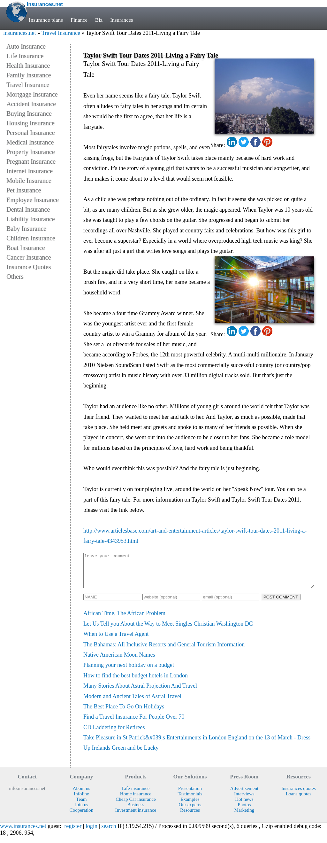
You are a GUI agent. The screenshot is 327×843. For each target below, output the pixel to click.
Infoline (81, 800)
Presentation (190, 795)
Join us (81, 811)
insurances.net (19, 33)
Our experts (190, 811)
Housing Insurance (30, 123)
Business (135, 811)
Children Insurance (30, 238)
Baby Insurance (26, 228)
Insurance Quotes (28, 266)
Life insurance (136, 795)
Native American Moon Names (119, 661)
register (72, 833)
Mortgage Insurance (32, 94)
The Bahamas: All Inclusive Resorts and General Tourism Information (164, 651)
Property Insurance (30, 151)
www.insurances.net (23, 833)
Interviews (244, 800)
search (109, 833)
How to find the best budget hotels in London (135, 682)
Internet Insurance (29, 171)
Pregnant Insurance (31, 161)
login (91, 833)
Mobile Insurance (28, 180)
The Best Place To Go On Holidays (123, 713)
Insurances (122, 20)
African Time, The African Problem (124, 620)
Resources (190, 816)
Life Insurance (24, 55)
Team (81, 805)
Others (14, 276)
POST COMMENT (280, 603)
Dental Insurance (28, 209)
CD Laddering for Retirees (114, 734)
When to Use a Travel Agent (115, 640)
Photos (244, 811)
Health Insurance (28, 65)
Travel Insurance (61, 33)
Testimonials (190, 800)
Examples (189, 805)
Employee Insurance (32, 199)
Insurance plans (46, 20)
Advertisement (244, 795)
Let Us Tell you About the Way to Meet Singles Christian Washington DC (168, 630)
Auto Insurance (26, 46)
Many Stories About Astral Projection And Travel (140, 692)
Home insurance (135, 800)
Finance (79, 20)
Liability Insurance (30, 218)
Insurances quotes (298, 795)
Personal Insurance (30, 132)
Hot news (244, 805)
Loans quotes (298, 800)
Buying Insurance (29, 113)
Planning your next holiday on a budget (128, 671)
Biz (99, 20)
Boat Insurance (25, 247)
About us (81, 795)
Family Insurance (28, 75)
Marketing (244, 816)
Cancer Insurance (28, 257)
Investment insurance (135, 816)
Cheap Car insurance (136, 805)
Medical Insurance (30, 142)
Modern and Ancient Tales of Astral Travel (132, 703)
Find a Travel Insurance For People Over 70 (133, 723)
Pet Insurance (23, 190)
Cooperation (81, 816)
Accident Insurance (31, 103)
